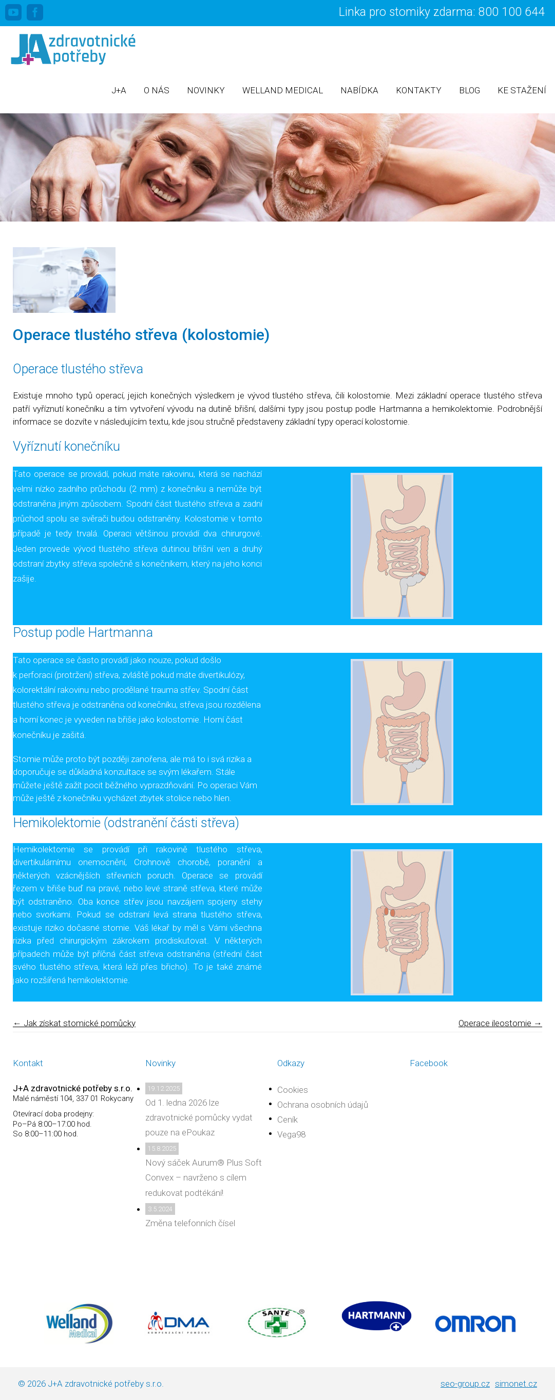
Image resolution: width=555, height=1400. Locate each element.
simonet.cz (516, 1383)
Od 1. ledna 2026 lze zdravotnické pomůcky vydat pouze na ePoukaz (199, 1117)
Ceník (287, 1119)
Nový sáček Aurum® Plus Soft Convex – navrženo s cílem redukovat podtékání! (203, 1177)
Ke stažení (521, 90)
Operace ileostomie (500, 1023)
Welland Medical (282, 90)
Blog (469, 90)
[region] (277, 167)
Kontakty (419, 90)
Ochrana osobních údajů (322, 1104)
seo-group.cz (465, 1383)
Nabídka (359, 90)
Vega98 (291, 1134)
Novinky (206, 90)
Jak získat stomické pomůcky (74, 1023)
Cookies (292, 1090)
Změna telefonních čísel (190, 1223)
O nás (156, 90)
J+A (118, 90)
